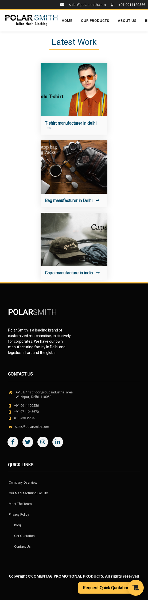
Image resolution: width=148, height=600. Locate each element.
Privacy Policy (19, 514)
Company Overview (23, 482)
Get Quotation (24, 536)
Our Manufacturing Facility (28, 493)
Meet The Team (20, 504)
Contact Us (22, 546)
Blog (17, 525)
